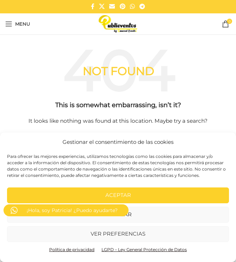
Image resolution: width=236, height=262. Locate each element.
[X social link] (102, 6)
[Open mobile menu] (17, 24)
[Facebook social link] (92, 6)
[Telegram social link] (142, 6)
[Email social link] (112, 6)
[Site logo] (118, 23)
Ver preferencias (118, 233)
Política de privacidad (71, 249)
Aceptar (118, 195)
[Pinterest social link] (122, 6)
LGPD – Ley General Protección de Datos (144, 249)
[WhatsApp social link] (132, 6)
